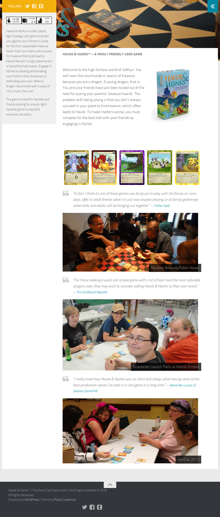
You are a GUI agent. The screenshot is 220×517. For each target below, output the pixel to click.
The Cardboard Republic (93, 292)
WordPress (32, 500)
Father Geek (163, 205)
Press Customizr (65, 500)
